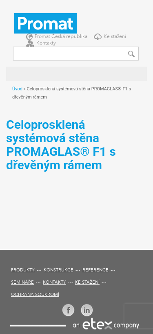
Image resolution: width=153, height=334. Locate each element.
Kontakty (46, 43)
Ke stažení (115, 36)
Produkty (23, 270)
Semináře (22, 282)
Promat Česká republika (61, 36)
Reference (95, 270)
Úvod (17, 89)
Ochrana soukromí (35, 295)
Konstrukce (58, 270)
